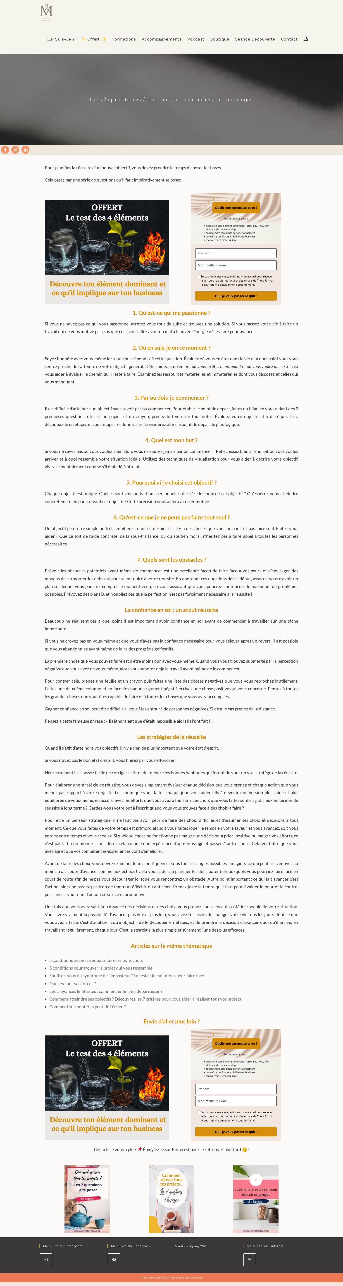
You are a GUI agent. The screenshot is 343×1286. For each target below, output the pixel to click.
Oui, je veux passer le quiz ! (236, 301)
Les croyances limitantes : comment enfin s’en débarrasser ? (105, 996)
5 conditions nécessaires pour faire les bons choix (96, 965)
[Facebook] (114, 1264)
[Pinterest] (249, 1264)
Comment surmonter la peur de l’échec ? (87, 1011)
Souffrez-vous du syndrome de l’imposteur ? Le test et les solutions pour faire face (126, 980)
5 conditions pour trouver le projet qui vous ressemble (100, 973)
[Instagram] (46, 1264)
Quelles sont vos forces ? (72, 988)
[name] (236, 258)
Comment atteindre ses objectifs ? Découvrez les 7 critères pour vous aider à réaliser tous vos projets (145, 1003)
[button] (5, 155)
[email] (236, 270)
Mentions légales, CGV (190, 1251)
